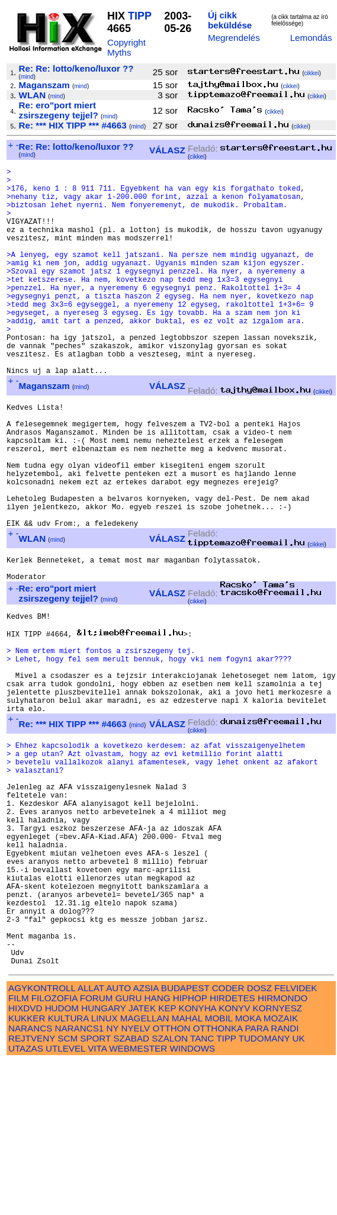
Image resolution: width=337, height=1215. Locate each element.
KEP (167, 1161)
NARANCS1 (79, 1182)
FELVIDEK (295, 1141)
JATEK (142, 1161)
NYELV (135, 1182)
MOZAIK (281, 1171)
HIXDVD (25, 1161)
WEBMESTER (138, 1202)
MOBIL (219, 1171)
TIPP (140, 16)
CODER (228, 1141)
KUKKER (26, 1171)
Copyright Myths (126, 47)
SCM (67, 1192)
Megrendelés (234, 38)
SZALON (170, 1192)
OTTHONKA (218, 1182)
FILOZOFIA (54, 1151)
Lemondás (311, 38)
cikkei (311, 73)
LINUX (104, 1171)
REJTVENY (31, 1192)
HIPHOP (190, 1151)
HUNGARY (103, 1161)
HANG (158, 1151)
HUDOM (62, 1161)
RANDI (285, 1182)
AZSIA (146, 1141)
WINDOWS (192, 1202)
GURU (128, 1151)
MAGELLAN (144, 1171)
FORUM (96, 1151)
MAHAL (187, 1171)
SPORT (95, 1192)
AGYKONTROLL (41, 1141)
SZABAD (131, 1192)
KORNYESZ (278, 1161)
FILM (18, 1151)
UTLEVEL (65, 1202)
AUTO (118, 1141)
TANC (202, 1192)
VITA (97, 1202)
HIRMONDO (282, 1151)
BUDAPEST (185, 1141)
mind (27, 76)
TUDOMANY (264, 1192)
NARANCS (30, 1182)
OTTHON (171, 1182)
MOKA (248, 1171)
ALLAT (91, 1141)
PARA (256, 1182)
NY (112, 1182)
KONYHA (197, 1161)
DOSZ (259, 1141)
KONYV (234, 1161)
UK (299, 1192)
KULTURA (68, 1171)
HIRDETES (232, 1151)
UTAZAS (25, 1202)
